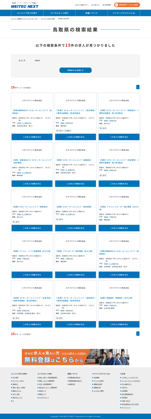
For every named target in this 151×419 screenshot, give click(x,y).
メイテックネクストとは (124, 13)
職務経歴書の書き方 (75, 381)
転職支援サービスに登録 (126, 4)
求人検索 (15, 377)
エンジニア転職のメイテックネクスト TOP (24, 18)
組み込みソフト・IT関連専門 (48, 387)
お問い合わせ (126, 401)
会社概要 (96, 377)
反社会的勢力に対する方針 (130, 404)
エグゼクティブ (44, 397)
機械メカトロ (17, 391)
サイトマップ (126, 408)
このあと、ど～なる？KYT (130, 377)
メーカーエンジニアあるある (131, 381)
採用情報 (107, 5)
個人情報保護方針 (127, 394)
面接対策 (72, 384)
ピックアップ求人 (18, 381)
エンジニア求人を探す (27, 13)
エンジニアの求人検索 (48, 18)
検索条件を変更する (75, 70)
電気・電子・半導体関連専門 (48, 377)
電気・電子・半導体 (19, 387)
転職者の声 (97, 387)
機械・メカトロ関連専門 (46, 381)
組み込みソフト (17, 397)
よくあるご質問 (98, 391)
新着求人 (15, 384)
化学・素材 (16, 394)
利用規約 (124, 397)
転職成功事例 (98, 384)
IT (13, 401)
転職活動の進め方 (74, 377)
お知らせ (96, 5)
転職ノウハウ (92, 13)
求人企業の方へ (82, 5)
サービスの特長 (98, 381)
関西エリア (42, 394)
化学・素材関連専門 (45, 384)
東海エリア (42, 391)
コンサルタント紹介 (59, 13)
